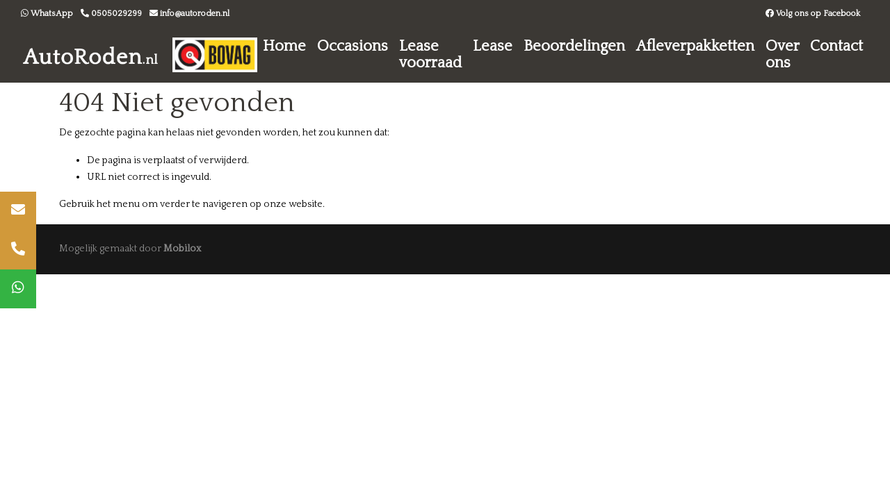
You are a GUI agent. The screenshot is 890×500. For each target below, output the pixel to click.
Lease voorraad (430, 55)
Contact (836, 46)
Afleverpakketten (695, 46)
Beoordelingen (574, 46)
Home (284, 46)
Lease (492, 46)
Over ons (782, 55)
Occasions (352, 46)
